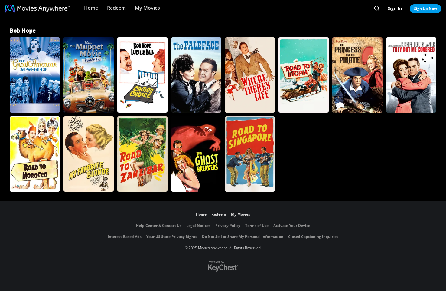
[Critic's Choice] (142, 75)
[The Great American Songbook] (35, 75)
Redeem (116, 8)
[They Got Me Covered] (411, 75)
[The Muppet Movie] (88, 75)
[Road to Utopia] (303, 75)
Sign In (395, 8)
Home (91, 8)
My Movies (147, 8)
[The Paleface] (196, 75)
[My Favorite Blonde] (88, 154)
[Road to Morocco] (35, 154)
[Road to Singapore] (250, 154)
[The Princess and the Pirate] (357, 75)
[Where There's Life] (250, 75)
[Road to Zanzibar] (142, 154)
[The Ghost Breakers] (196, 154)
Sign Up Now (425, 8)
